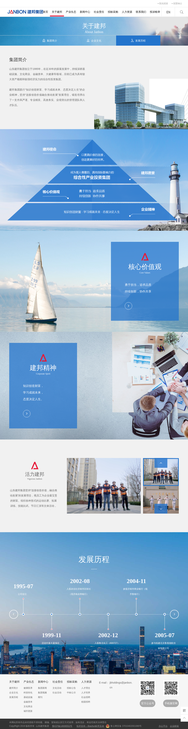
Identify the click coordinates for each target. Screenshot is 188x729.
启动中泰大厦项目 (50, 643)
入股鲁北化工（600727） (107, 643)
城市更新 (28, 711)
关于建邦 (57, 11)
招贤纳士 (177, 3)
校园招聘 (85, 702)
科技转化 (28, 692)
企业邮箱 (174, 726)
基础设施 (28, 697)
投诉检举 (155, 11)
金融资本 (28, 702)
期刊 (40, 697)
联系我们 (141, 11)
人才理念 (85, 688)
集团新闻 (42, 688)
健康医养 (28, 688)
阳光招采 (163, 3)
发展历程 (13, 697)
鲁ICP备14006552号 (62, 726)
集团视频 (42, 692)
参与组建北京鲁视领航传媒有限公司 (163, 646)
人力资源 (127, 11)
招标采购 (113, 11)
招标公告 (71, 688)
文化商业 (28, 706)
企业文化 (13, 692)
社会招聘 (85, 697)
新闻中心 (85, 11)
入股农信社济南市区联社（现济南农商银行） (79, 591)
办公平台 (163, 726)
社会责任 (99, 11)
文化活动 (57, 688)
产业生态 (71, 11)
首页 (45, 11)
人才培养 (85, 692)
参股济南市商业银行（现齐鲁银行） (135, 591)
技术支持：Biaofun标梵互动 (90, 726)
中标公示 (71, 692)
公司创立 (22, 594)
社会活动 (57, 692)
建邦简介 (13, 688)
